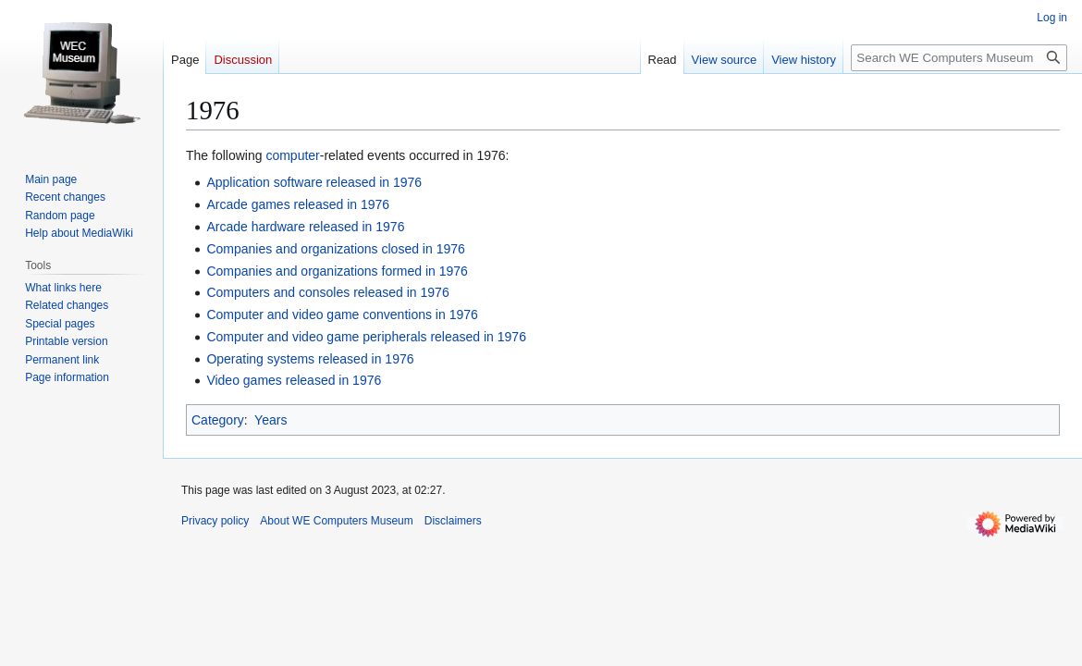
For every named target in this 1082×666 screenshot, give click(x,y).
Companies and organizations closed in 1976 (335, 248)
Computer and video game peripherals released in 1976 (366, 336)
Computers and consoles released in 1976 (327, 292)
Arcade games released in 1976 (297, 204)
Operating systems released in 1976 (309, 359)
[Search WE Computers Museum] (959, 57)
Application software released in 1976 (314, 182)
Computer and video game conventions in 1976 (341, 314)
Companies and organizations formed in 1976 (337, 271)
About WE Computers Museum (336, 520)
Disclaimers (453, 520)
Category (217, 420)
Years (270, 420)
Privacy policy (215, 520)
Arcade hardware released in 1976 (305, 226)
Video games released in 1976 (293, 380)
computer (292, 155)
